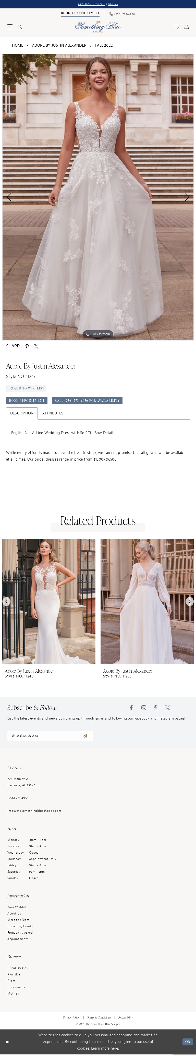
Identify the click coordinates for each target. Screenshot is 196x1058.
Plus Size (13, 978)
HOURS (114, 4)
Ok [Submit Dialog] (187, 1045)
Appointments (17, 943)
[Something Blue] (98, 27)
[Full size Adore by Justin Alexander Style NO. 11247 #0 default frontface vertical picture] (98, 198)
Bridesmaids (16, 991)
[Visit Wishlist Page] (177, 27)
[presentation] (48, 604)
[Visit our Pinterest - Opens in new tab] (156, 710)
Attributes (52, 416)
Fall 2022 (104, 45)
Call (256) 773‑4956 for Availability (97, 403)
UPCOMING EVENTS (91, 4)
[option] (98, 198)
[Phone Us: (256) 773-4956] (122, 14)
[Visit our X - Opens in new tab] (167, 710)
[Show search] (19, 27)
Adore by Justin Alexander (59, 45)
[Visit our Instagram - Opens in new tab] (143, 710)
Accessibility (125, 1021)
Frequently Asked (20, 936)
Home (17, 45)
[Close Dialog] (8, 1045)
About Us (14, 917)
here (114, 1052)
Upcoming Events (20, 930)
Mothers (13, 997)
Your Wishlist (17, 911)
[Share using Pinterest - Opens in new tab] (27, 346)
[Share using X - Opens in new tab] (36, 346)
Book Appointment (29, 403)
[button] (10, 27)
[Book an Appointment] (80, 13)
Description (22, 416)
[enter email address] (50, 739)
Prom (11, 984)
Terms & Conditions (99, 1021)
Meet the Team (18, 923)
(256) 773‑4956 (18, 802)
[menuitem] (80, 14)
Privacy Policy (71, 1021)
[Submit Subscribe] (85, 739)
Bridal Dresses (17, 972)
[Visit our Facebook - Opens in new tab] (131, 710)
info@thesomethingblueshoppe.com (34, 814)
